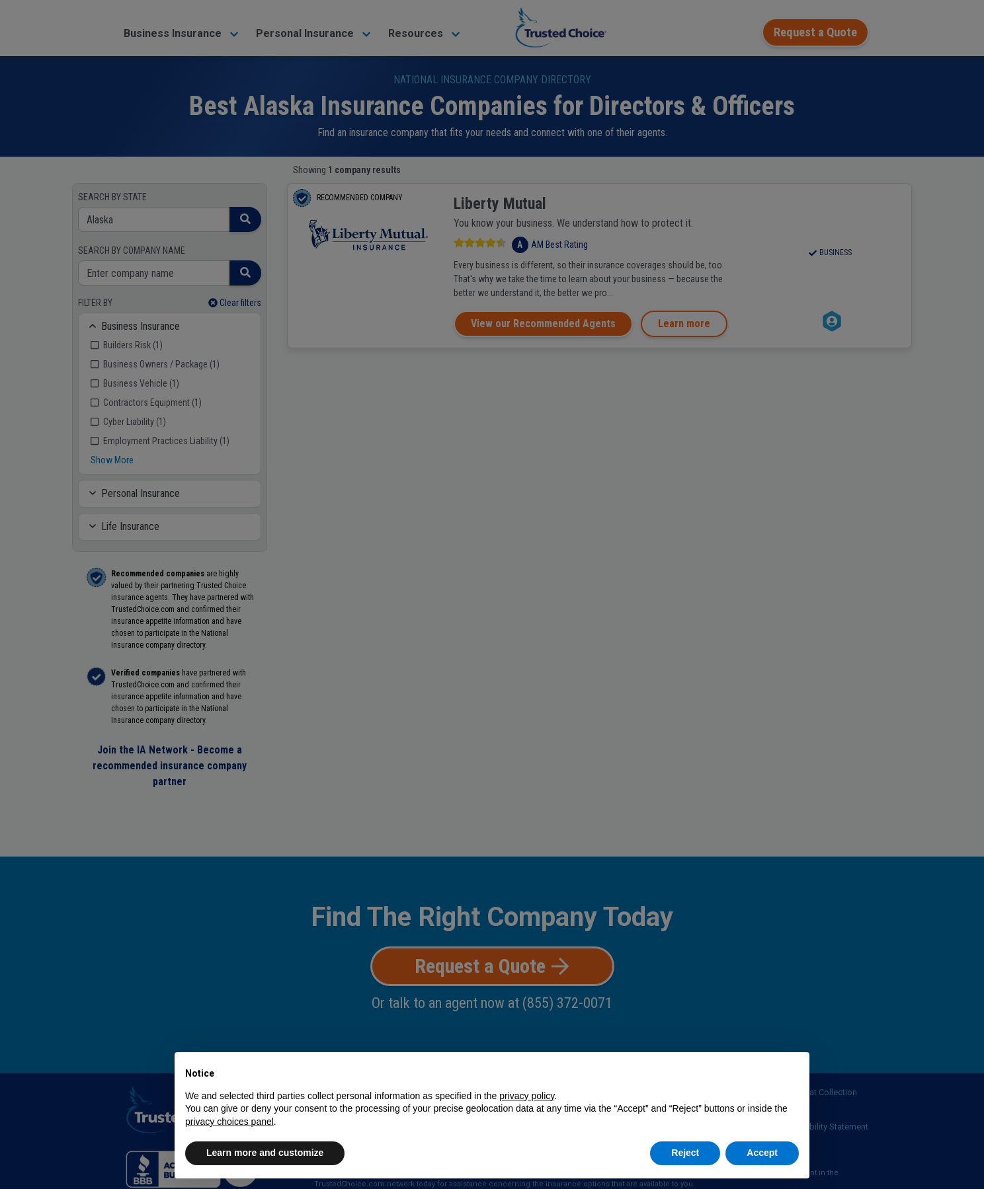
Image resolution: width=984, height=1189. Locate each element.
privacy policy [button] (526, 1096)
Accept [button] (762, 1152)
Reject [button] (685, 1152)
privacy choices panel (229, 1121)
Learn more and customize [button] (264, 1152)
